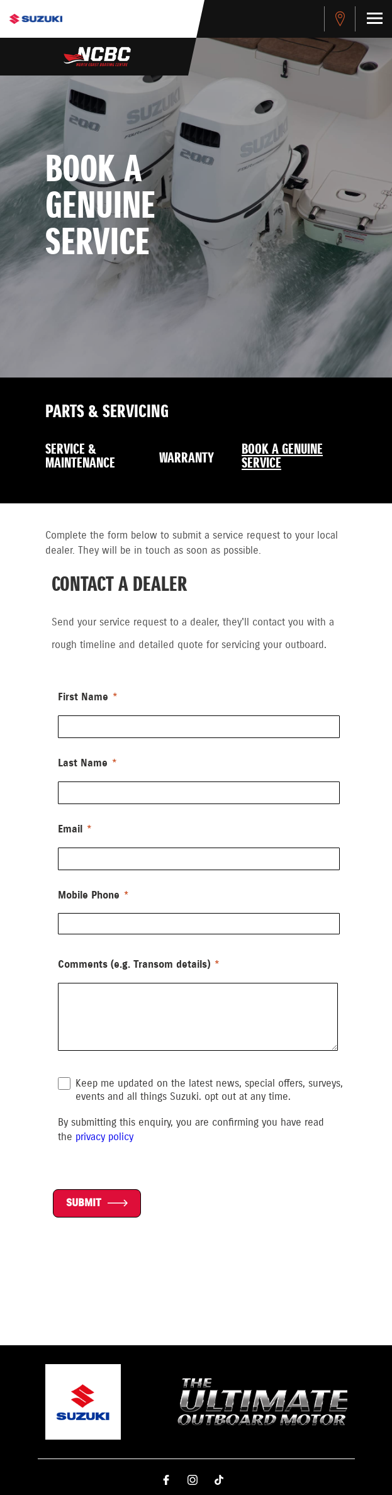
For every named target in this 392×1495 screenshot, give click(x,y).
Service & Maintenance (80, 457)
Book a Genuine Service (282, 457)
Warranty (186, 459)
